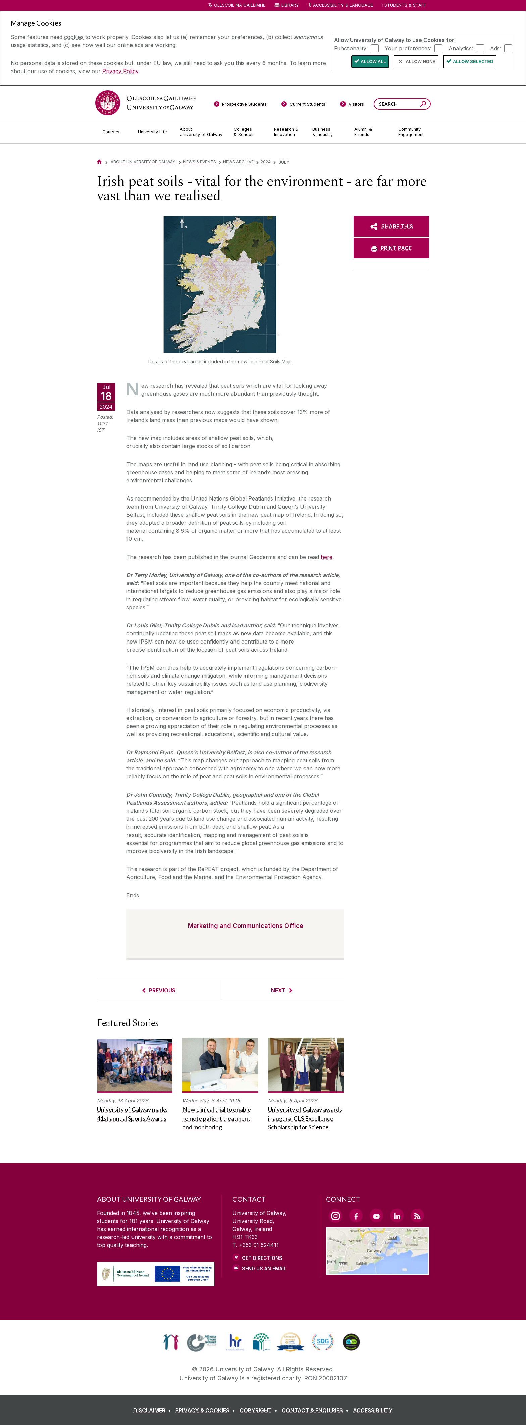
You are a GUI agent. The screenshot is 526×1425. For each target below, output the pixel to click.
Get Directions (262, 1258)
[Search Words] (402, 104)
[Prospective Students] (240, 105)
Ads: (495, 48)
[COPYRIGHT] (260, 1410)
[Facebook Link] (356, 1215)
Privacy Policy (120, 71)
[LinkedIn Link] (397, 1215)
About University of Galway (143, 161)
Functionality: (351, 48)
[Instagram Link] (335, 1216)
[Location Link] (377, 1271)
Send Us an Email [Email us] (264, 1268)
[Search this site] (423, 104)
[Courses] (115, 132)
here (326, 557)
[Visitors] (352, 105)
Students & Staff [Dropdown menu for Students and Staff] (405, 5)
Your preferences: (408, 48)
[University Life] (153, 132)
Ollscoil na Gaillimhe (239, 5)
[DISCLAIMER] (153, 1410)
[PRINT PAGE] (391, 248)
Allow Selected (473, 61)
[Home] (99, 161)
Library (290, 5)
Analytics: (461, 48)
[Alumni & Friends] (371, 132)
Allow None (420, 61)
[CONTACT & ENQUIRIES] (316, 1410)
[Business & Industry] (328, 132)
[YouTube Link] (376, 1215)
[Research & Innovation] (288, 132)
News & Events (199, 161)
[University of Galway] (145, 102)
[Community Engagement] (411, 132)
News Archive (238, 161)
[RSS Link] (417, 1215)
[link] (171, 1342)
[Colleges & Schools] (248, 132)
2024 (266, 161)
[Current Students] (303, 105)
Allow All (373, 61)
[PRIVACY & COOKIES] (206, 1410)
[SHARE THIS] (391, 226)
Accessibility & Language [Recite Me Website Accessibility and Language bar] (340, 5)
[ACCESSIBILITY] (373, 1410)
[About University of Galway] (201, 132)
